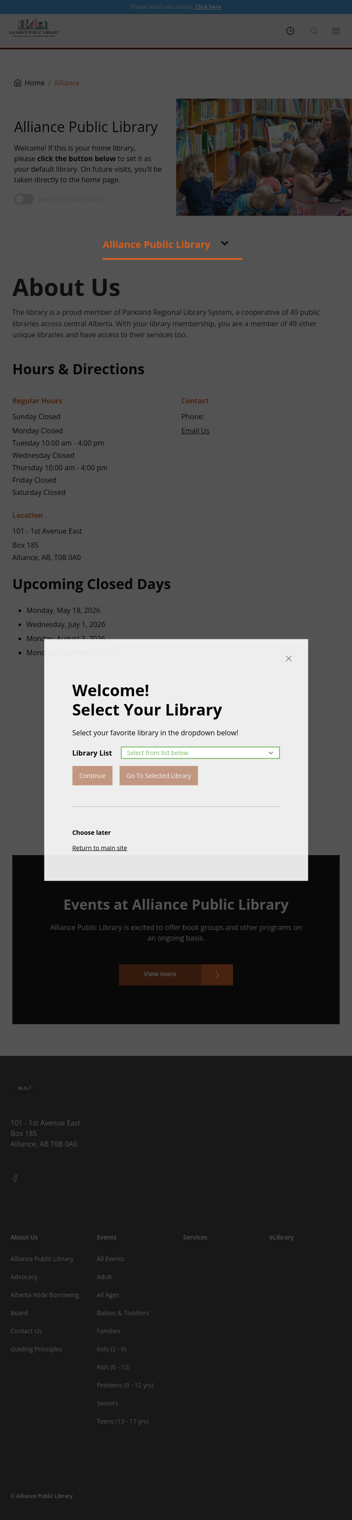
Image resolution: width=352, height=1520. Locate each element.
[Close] (288, 658)
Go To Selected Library (158, 775)
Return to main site (99, 848)
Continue (92, 775)
